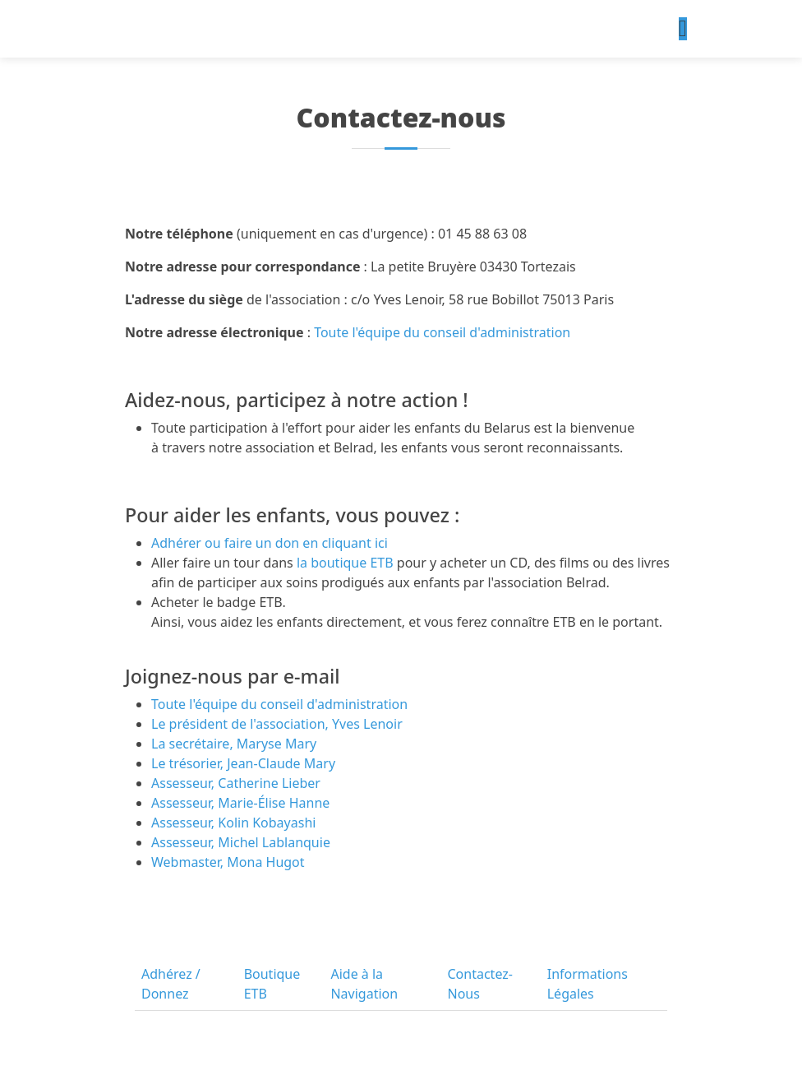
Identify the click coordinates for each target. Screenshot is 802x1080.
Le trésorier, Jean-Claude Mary (243, 763)
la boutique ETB (343, 563)
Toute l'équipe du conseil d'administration (440, 332)
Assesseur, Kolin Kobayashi (233, 822)
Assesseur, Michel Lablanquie (240, 842)
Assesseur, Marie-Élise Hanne (240, 803)
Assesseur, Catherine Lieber (235, 783)
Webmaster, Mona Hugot (228, 862)
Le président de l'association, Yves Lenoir (277, 724)
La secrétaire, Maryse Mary (233, 744)
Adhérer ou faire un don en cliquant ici (269, 543)
